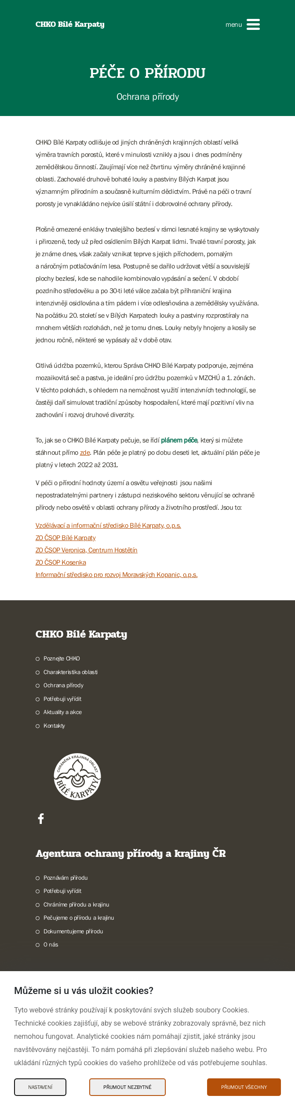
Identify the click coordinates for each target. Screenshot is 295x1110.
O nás (51, 944)
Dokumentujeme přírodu (73, 931)
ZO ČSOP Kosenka (61, 562)
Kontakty (54, 725)
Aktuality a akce (63, 711)
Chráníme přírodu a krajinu (76, 904)
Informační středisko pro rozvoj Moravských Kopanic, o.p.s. (117, 574)
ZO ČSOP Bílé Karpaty (66, 537)
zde (85, 452)
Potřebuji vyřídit (62, 698)
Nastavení (40, 1087)
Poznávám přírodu (66, 877)
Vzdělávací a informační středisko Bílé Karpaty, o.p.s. (108, 525)
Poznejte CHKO (62, 658)
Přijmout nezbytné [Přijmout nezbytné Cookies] (127, 1087)
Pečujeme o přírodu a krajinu (79, 917)
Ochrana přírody (63, 685)
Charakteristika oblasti (71, 671)
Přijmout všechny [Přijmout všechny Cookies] (244, 1087)
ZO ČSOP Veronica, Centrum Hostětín (87, 550)
